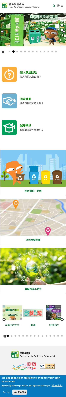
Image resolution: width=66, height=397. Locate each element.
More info (56, 385)
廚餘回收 (55, 325)
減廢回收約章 (13, 325)
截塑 (34, 325)
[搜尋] (54, 5)
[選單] (62, 5)
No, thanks (19, 392)
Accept (6, 392)
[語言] (58, 5)
